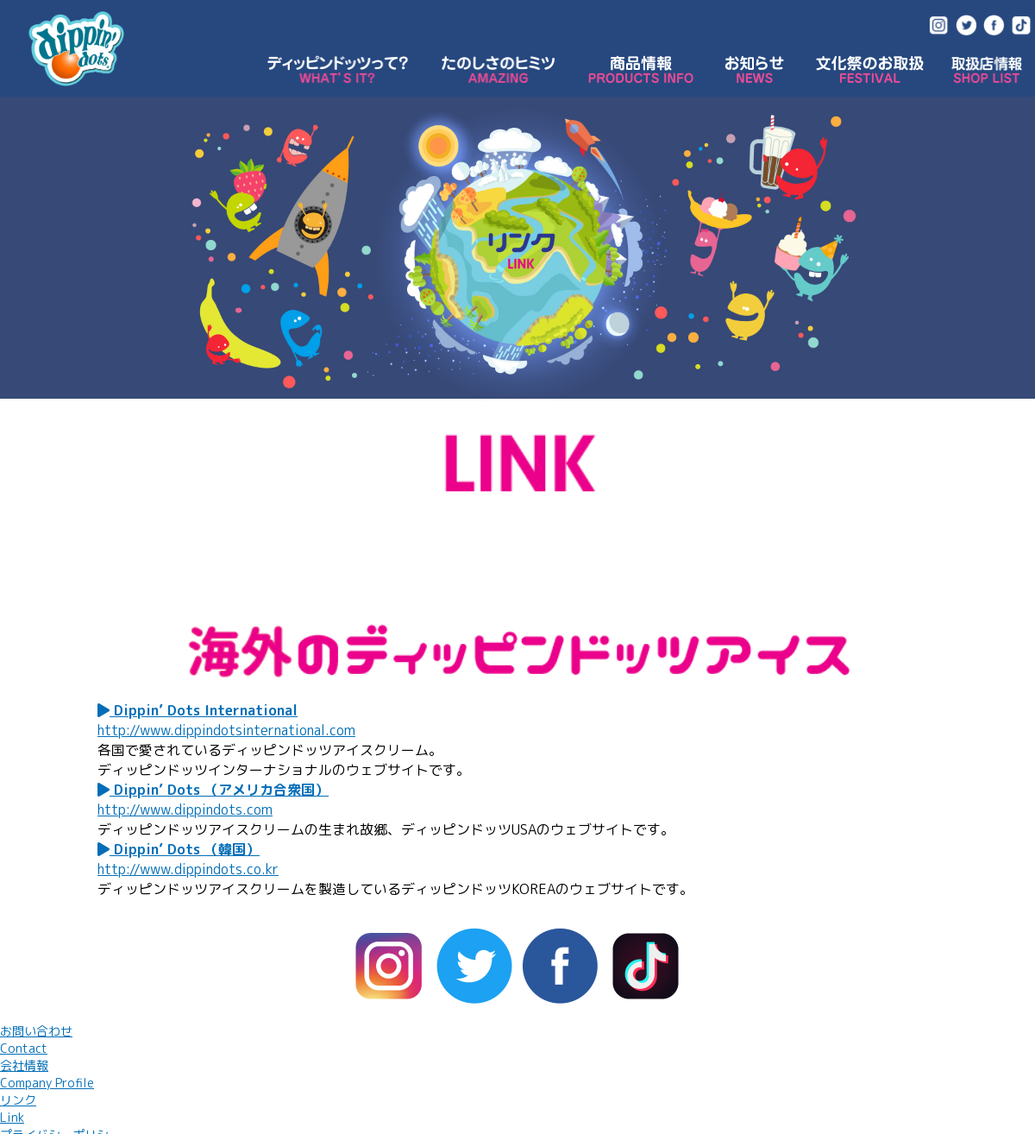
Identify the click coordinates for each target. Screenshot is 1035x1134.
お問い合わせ (36, 1039)
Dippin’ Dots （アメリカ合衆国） (213, 789)
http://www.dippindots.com (185, 809)
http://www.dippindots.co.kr (188, 869)
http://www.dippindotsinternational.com (226, 730)
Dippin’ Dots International (197, 710)
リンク (18, 1108)
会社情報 (47, 1074)
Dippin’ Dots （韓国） (178, 849)
